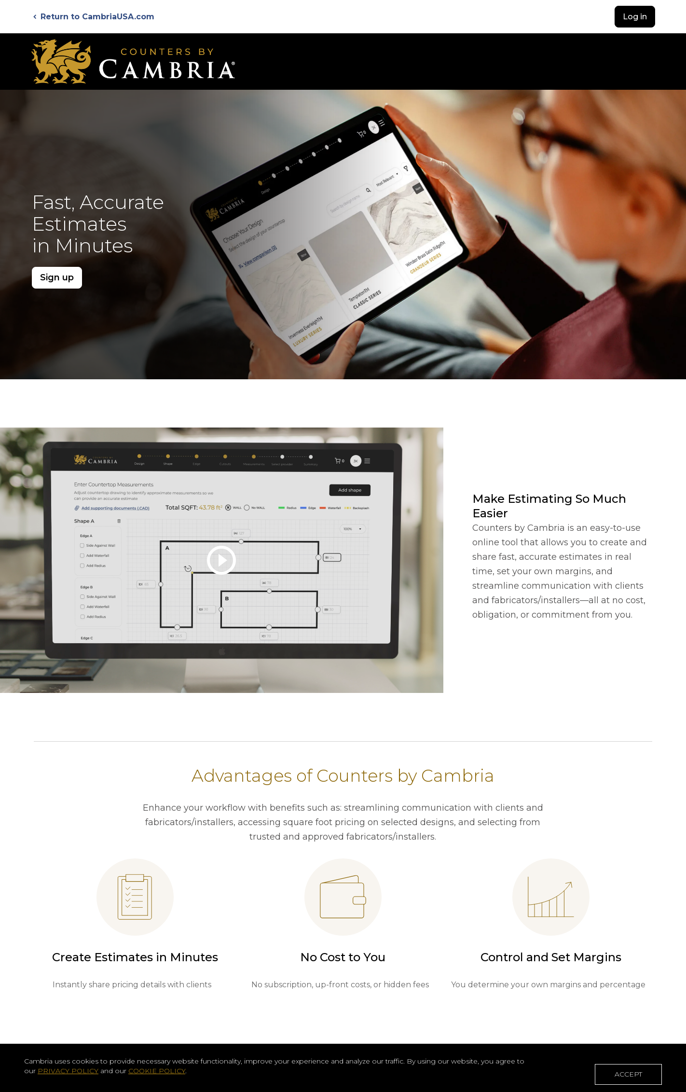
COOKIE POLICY (156, 1070)
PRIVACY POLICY (68, 1070)
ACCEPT (628, 1074)
